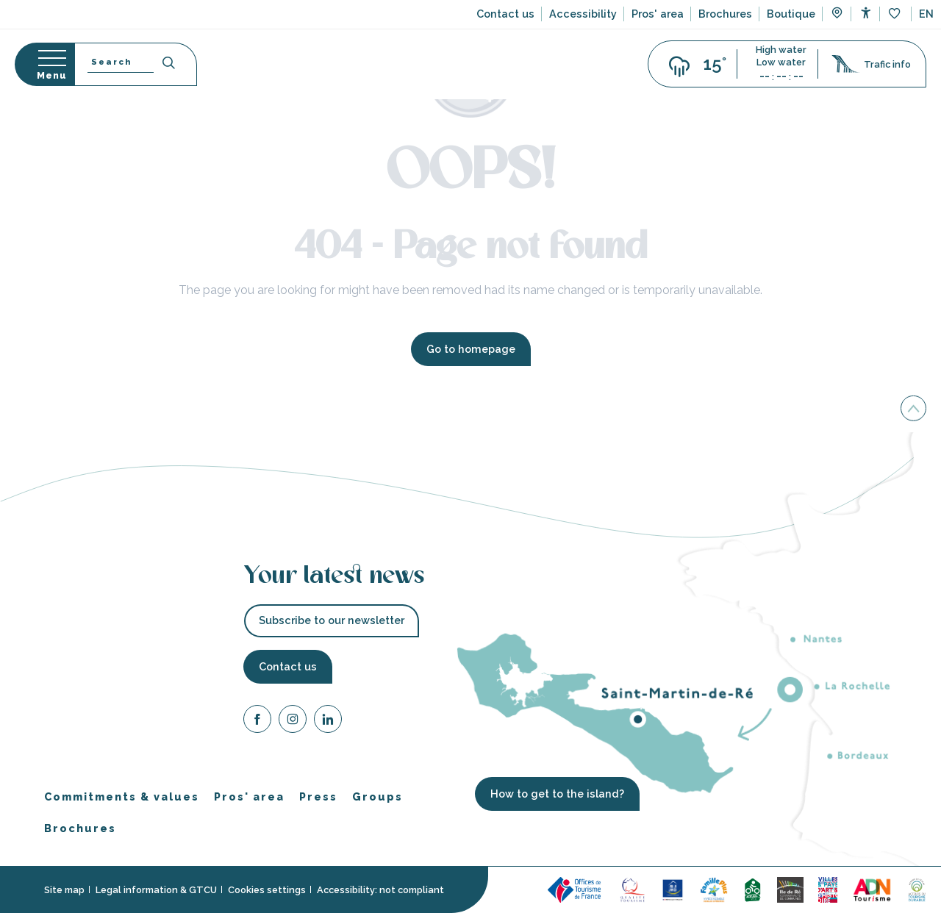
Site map (64, 889)
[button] (926, 14)
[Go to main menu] (44, 64)
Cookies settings (267, 889)
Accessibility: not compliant (380, 889)
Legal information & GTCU (156, 889)
